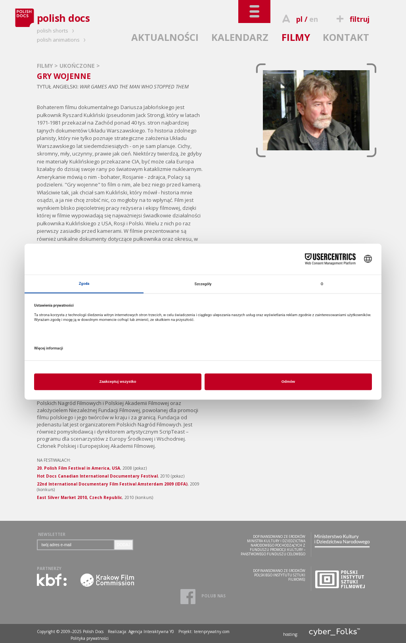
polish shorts (57, 30)
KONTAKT (346, 37)
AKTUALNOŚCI (165, 37)
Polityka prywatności (90, 638)
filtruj (351, 19)
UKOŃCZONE (77, 65)
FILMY (296, 37)
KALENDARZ (239, 37)
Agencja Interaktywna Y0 (151, 631)
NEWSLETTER (51, 534)
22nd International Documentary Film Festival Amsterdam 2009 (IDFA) (112, 484)
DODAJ (123, 545)
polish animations (62, 39)
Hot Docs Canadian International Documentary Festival (97, 476)
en (313, 19)
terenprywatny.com (212, 631)
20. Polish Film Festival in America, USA (78, 468)
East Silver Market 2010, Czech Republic (79, 497)
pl (299, 19)
